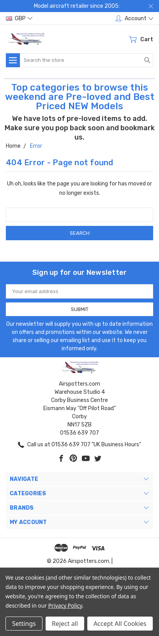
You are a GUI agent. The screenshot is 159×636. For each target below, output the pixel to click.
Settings (24, 623)
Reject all (65, 623)
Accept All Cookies (120, 623)
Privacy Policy (65, 605)
